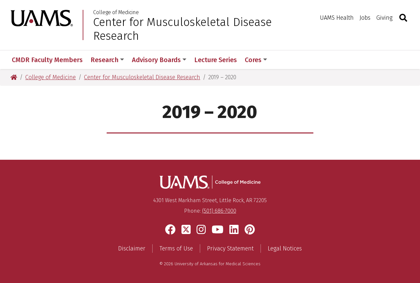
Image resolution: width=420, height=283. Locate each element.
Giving (384, 17)
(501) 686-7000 (219, 211)
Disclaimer (131, 248)
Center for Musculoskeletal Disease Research (182, 29)
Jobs (365, 17)
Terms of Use (176, 248)
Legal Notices (285, 248)
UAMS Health (337, 17)
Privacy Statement (230, 248)
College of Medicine (116, 12)
